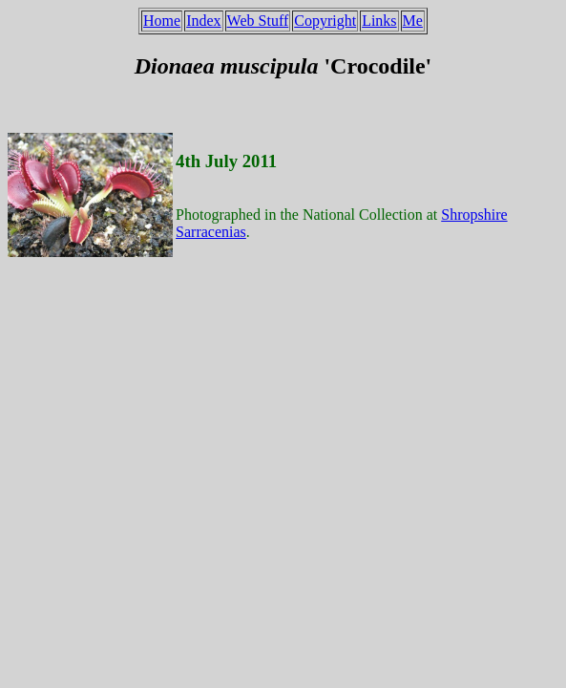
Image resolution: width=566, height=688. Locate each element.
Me (413, 20)
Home (161, 20)
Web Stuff (258, 20)
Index (203, 20)
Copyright (325, 20)
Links (379, 20)
